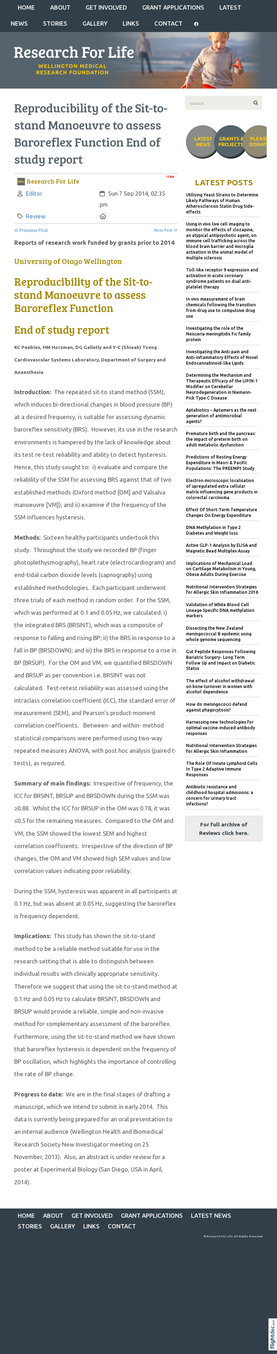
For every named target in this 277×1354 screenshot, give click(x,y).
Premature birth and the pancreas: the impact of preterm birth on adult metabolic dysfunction (221, 439)
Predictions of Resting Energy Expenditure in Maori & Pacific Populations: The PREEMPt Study (220, 463)
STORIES (55, 23)
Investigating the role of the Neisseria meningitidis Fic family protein (218, 334)
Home (26, 7)
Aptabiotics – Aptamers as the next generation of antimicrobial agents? (221, 416)
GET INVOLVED (106, 7)
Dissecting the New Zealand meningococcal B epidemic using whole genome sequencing (218, 634)
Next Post (165, 230)
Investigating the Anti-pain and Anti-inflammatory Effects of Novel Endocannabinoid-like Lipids (222, 357)
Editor (34, 193)
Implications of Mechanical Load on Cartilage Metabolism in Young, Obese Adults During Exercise (221, 569)
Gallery (94, 23)
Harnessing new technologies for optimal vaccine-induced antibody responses (220, 728)
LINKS (131, 23)
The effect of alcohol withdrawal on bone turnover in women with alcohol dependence (220, 686)
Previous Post (31, 230)
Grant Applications (173, 7)
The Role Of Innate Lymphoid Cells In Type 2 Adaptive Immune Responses (221, 769)
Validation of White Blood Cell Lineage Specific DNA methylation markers (220, 610)
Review (36, 216)
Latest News (211, 1215)
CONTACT (168, 23)
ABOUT (60, 7)
